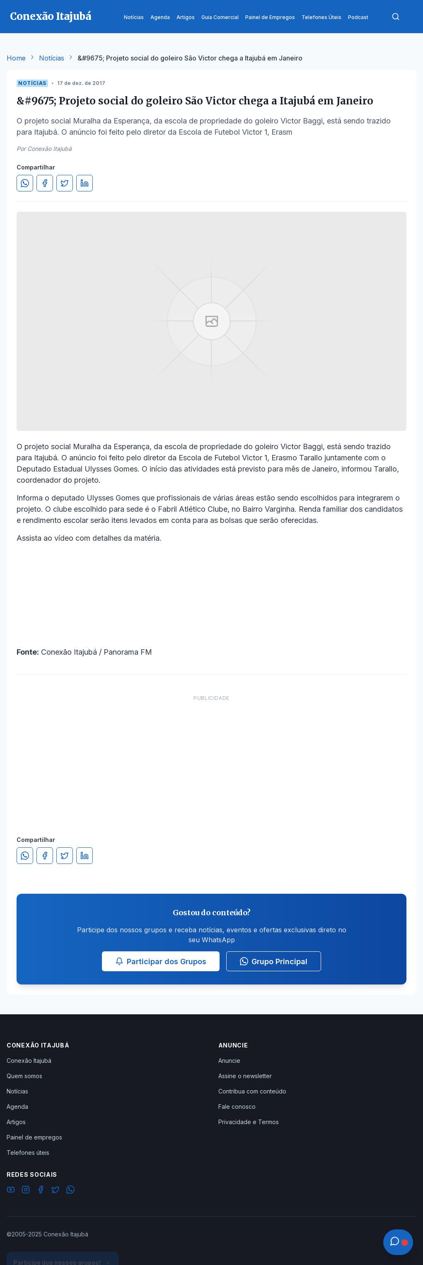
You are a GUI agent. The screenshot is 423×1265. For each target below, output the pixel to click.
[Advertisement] (212, 757)
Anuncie (229, 1060)
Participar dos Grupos (160, 961)
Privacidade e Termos (248, 1121)
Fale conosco (237, 1106)
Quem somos (24, 1075)
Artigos (16, 1121)
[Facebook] (40, 1190)
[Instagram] (26, 1190)
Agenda (17, 1106)
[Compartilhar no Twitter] (64, 183)
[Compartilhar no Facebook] (44, 183)
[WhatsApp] (70, 1190)
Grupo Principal (273, 961)
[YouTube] (11, 1190)
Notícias (51, 58)
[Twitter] (55, 1190)
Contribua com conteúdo (252, 1091)
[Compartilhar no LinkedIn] (84, 183)
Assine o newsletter (245, 1075)
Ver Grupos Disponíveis (63, 1245)
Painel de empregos (34, 1137)
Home (16, 58)
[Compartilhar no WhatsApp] (25, 183)
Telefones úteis (28, 1152)
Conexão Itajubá (29, 1060)
